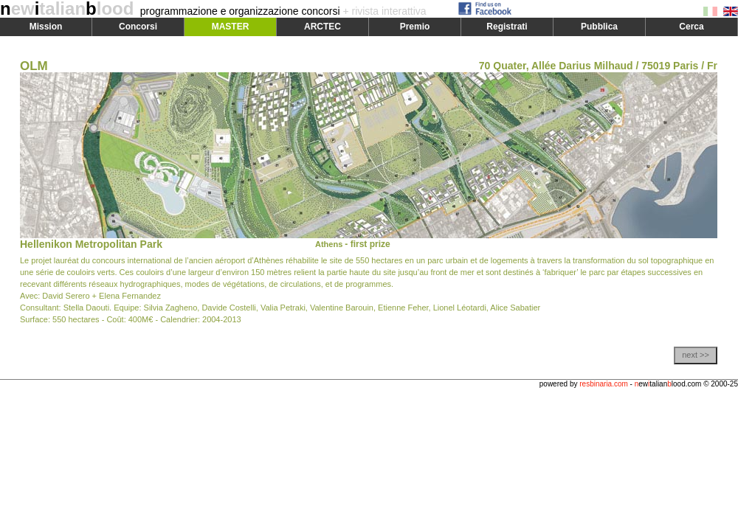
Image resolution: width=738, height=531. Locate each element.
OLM (34, 66)
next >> (695, 354)
